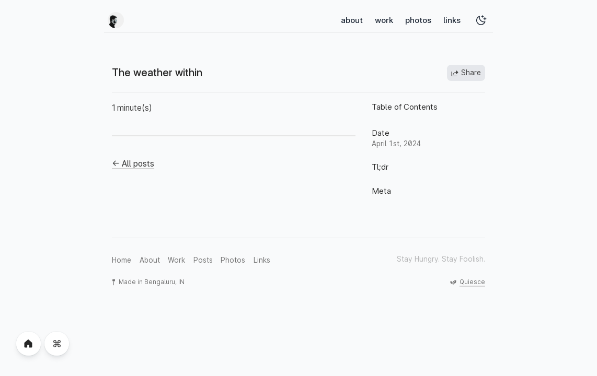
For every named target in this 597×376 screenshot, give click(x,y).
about (352, 20)
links (452, 20)
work (384, 20)
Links (262, 260)
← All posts (133, 164)
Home (121, 260)
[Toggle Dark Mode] (481, 20)
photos (418, 20)
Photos (233, 260)
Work (176, 260)
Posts (203, 260)
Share (466, 72)
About (150, 260)
